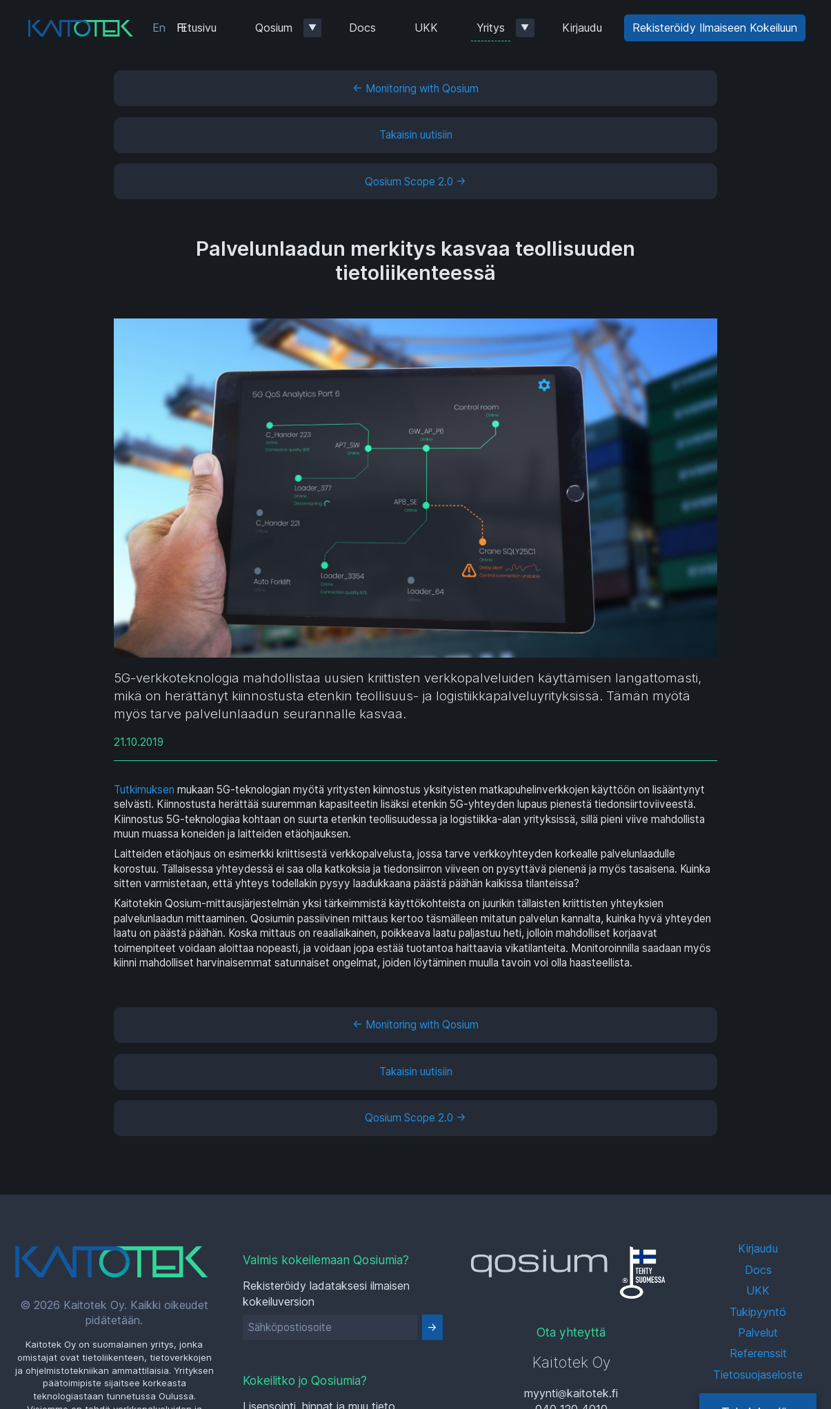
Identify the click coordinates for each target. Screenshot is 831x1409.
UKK (426, 27)
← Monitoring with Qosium (415, 88)
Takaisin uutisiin (415, 134)
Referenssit (758, 1353)
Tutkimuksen (144, 789)
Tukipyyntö (758, 1312)
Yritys (491, 27)
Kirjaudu (582, 27)
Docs (362, 27)
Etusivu (199, 27)
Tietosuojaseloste (758, 1374)
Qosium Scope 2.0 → (415, 181)
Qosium (273, 27)
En (159, 27)
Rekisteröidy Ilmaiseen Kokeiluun (714, 27)
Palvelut (758, 1332)
